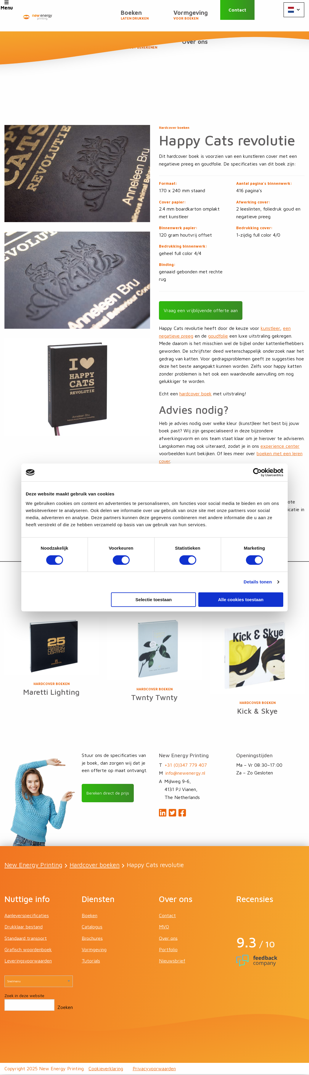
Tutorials (91, 961)
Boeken (91, 18)
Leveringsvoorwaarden (28, 961)
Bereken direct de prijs (110, 794)
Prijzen (194, 18)
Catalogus (92, 927)
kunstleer (270, 327)
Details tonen (258, 581)
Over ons (198, 47)
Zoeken (65, 1008)
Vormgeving (141, 18)
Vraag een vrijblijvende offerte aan (201, 310)
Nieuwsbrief (172, 961)
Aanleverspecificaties (26, 916)
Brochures (92, 938)
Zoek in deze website (24, 996)
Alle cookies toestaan (240, 599)
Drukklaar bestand (23, 927)
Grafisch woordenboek (28, 950)
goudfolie (218, 335)
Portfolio (168, 950)
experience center (280, 445)
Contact (245, 15)
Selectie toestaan (154, 599)
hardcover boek (195, 393)
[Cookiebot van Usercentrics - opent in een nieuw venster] (257, 472)
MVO (164, 927)
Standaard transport (25, 938)
